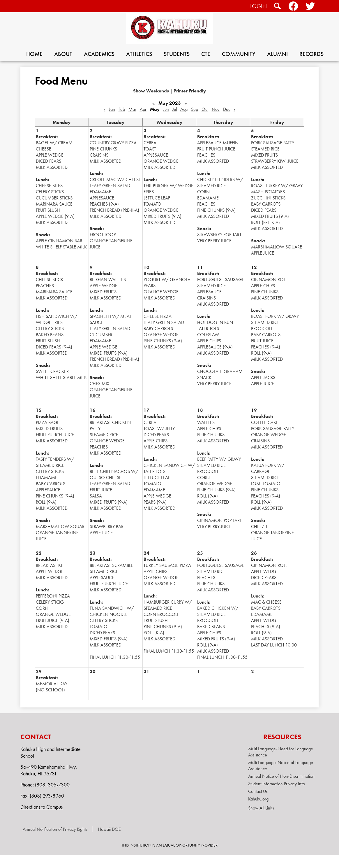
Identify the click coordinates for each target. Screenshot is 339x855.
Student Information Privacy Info (276, 784)
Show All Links (261, 808)
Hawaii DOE (109, 829)
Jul (174, 109)
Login (258, 6)
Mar (132, 109)
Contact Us (258, 791)
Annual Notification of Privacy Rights (55, 829)
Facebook (293, 6)
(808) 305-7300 (52, 784)
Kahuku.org (258, 799)
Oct (205, 109)
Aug (184, 109)
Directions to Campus (41, 806)
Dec (226, 109)
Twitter (309, 6)
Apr (143, 109)
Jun (166, 109)
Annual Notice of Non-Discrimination (281, 776)
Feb (122, 109)
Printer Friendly (190, 91)
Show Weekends (151, 91)
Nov (216, 109)
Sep (194, 109)
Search (277, 7)
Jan (112, 109)
